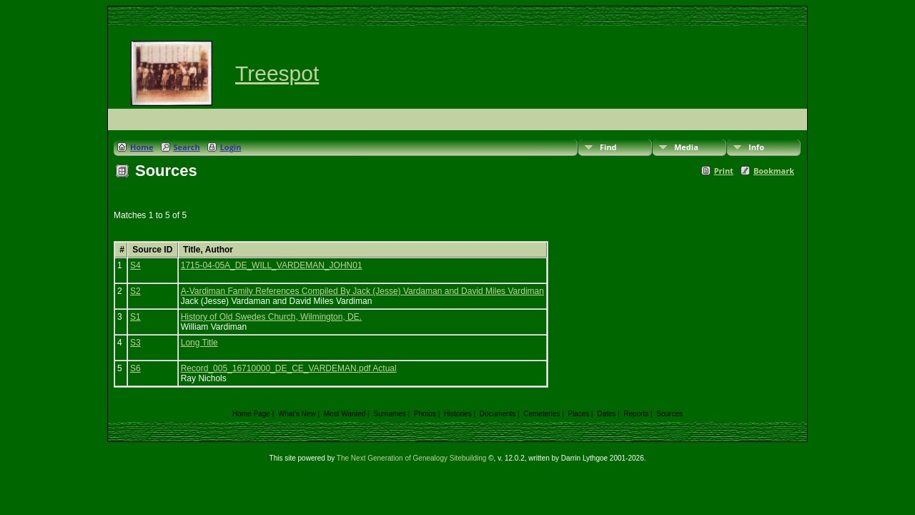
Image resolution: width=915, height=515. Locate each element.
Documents (498, 414)
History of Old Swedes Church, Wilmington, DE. (271, 317)
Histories (458, 414)
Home (142, 147)
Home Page (251, 414)
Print (723, 170)
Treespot (277, 73)
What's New (297, 414)
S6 (135, 368)
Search (187, 147)
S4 (135, 265)
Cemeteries (541, 414)
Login (231, 147)
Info (756, 147)
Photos (425, 414)
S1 (135, 317)
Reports (635, 414)
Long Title (199, 343)
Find (608, 147)
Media (686, 147)
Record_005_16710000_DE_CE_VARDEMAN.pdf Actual (289, 368)
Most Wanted (345, 414)
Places (578, 414)
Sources (669, 414)
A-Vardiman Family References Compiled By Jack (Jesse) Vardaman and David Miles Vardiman (362, 291)
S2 (135, 291)
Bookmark (773, 170)
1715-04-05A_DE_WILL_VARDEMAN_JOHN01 (271, 265)
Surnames (389, 414)
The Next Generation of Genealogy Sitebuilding (412, 458)
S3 (135, 343)
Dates (606, 414)
